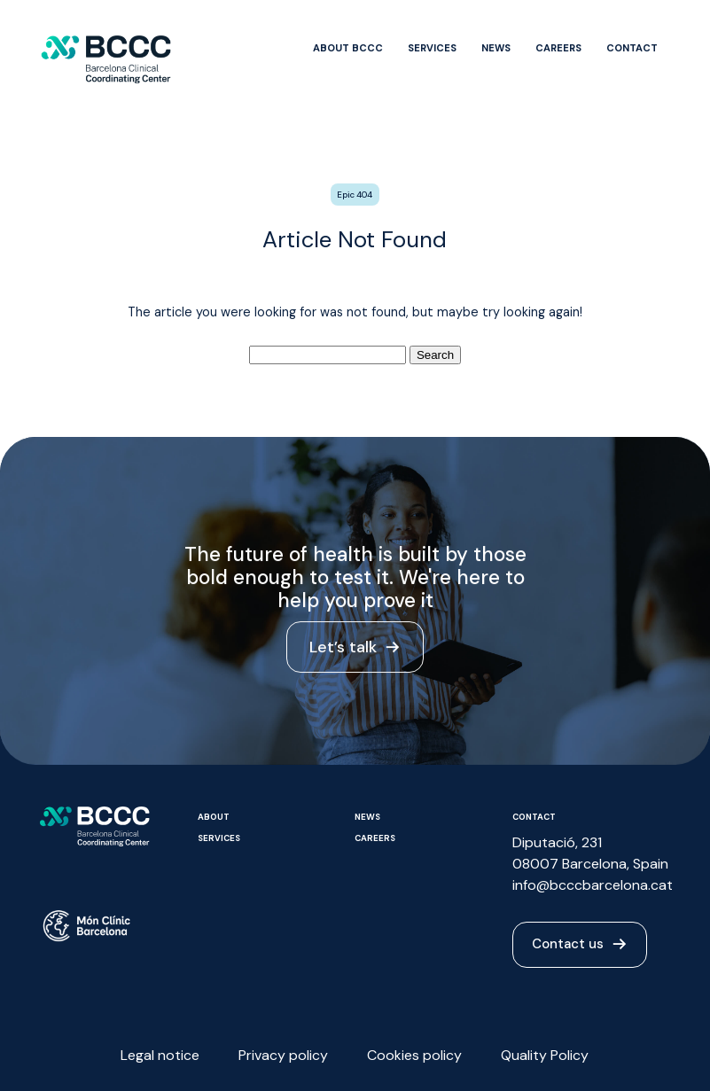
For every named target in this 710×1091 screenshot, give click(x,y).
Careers (558, 48)
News (496, 48)
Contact (632, 48)
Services (432, 48)
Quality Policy (545, 1055)
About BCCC (348, 48)
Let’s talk (355, 649)
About (214, 816)
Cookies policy (414, 1055)
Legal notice (160, 1055)
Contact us (580, 944)
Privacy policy (283, 1055)
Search (435, 355)
